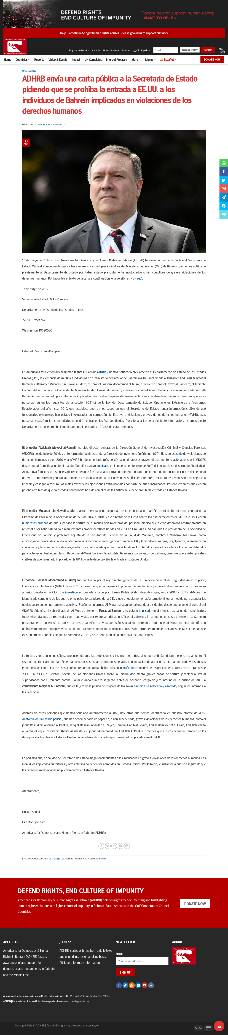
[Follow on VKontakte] (151, 985)
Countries (23, 59)
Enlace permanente (98, 858)
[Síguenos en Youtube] (144, 985)
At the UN (96, 50)
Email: (119, 953)
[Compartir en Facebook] (101, 846)
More (136, 59)
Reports (39, 59)
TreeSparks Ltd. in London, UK (85, 1025)
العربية (135, 50)
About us (126, 50)
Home (7, 59)
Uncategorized (29, 70)
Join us (150, 59)
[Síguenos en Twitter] (125, 985)
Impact (76, 59)
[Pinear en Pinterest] (121, 846)
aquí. (140, 278)
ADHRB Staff (60, 124)
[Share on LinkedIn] (127, 846)
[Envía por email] (114, 846)
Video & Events (58, 59)
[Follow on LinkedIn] (138, 985)
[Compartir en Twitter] (108, 846)
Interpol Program (116, 59)
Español (146, 50)
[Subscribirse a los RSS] (132, 985)
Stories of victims (111, 50)
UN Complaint (93, 59)
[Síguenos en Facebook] (119, 985)
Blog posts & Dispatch (79, 50)
